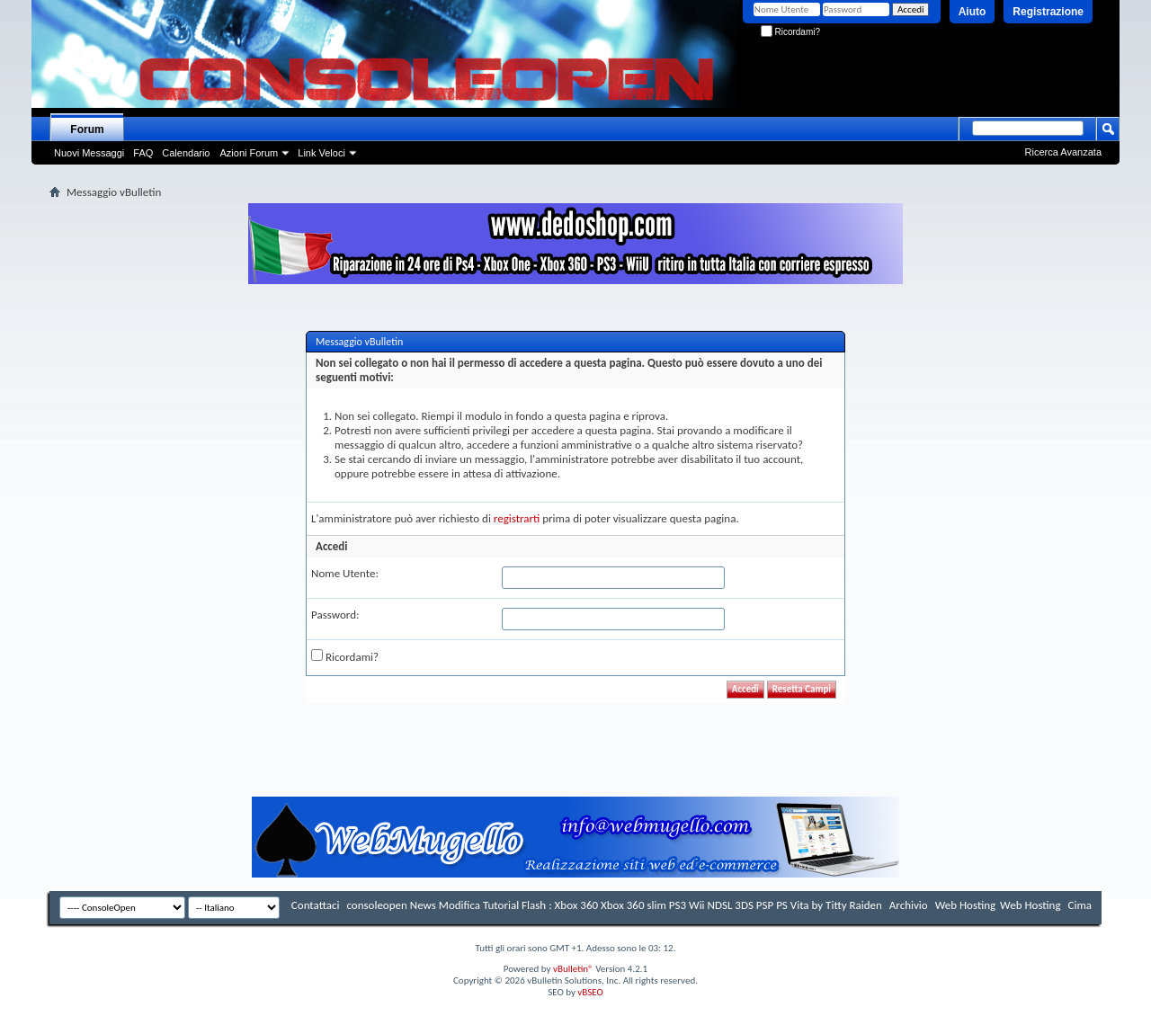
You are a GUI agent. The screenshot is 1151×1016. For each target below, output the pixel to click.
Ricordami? (790, 32)
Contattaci (315, 905)
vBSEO (590, 992)
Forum (86, 129)
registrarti (517, 518)
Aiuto (972, 11)
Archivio (908, 905)
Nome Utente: (345, 573)
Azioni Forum (248, 152)
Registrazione (1048, 11)
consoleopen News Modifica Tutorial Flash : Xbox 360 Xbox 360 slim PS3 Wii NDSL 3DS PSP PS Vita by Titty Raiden (613, 905)
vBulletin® (573, 969)
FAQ (143, 152)
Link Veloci (321, 152)
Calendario (186, 152)
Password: (335, 614)
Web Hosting (965, 905)
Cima (1079, 905)
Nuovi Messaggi (89, 152)
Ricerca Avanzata (1063, 152)
